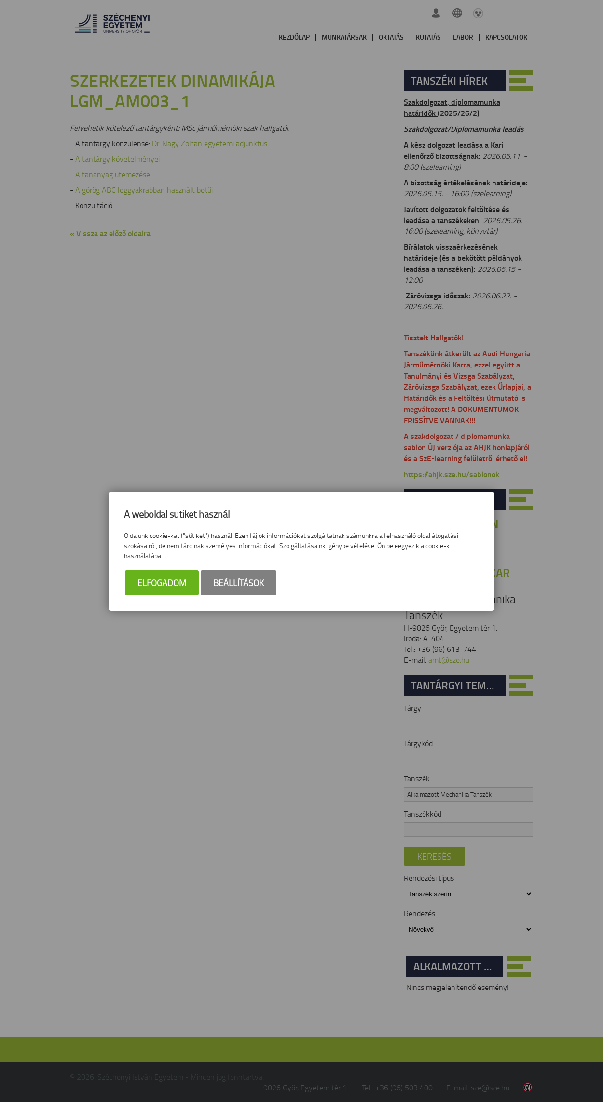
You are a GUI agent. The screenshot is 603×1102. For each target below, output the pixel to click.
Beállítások (238, 583)
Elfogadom (161, 583)
